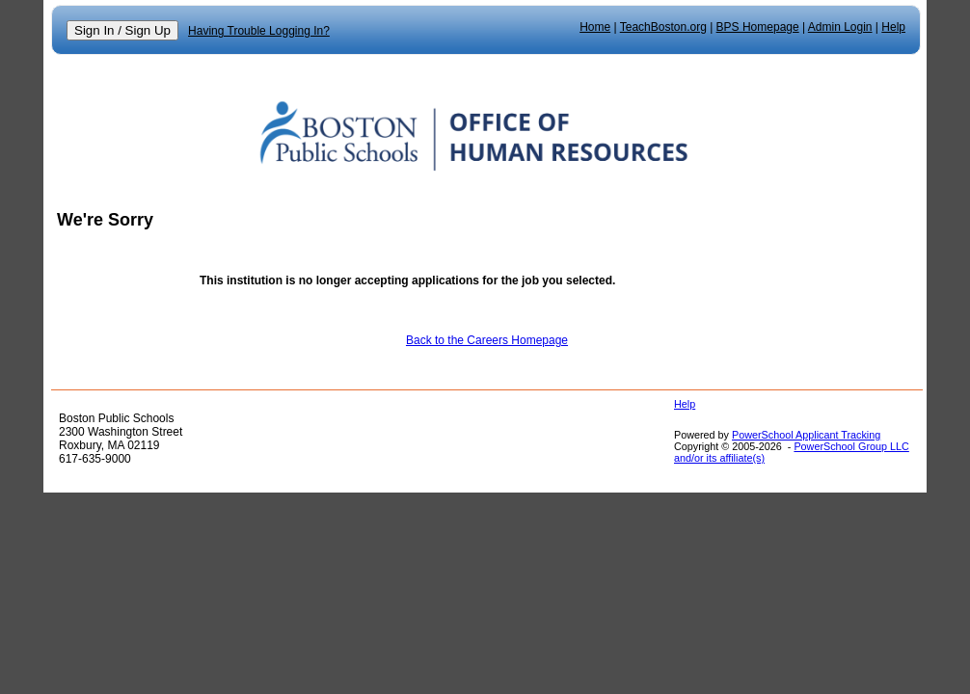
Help (893, 27)
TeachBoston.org (663, 27)
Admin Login (840, 27)
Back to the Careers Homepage (487, 340)
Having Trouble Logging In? (259, 31)
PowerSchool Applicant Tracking (806, 434)
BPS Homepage (757, 27)
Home (594, 27)
